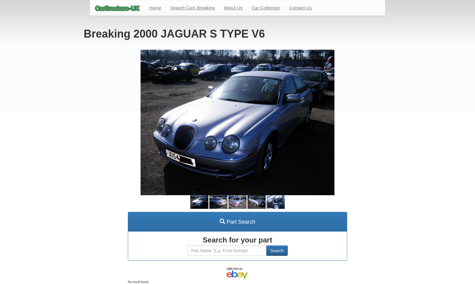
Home (155, 7)
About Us (233, 7)
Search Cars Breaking (192, 7)
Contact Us (300, 7)
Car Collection (266, 7)
